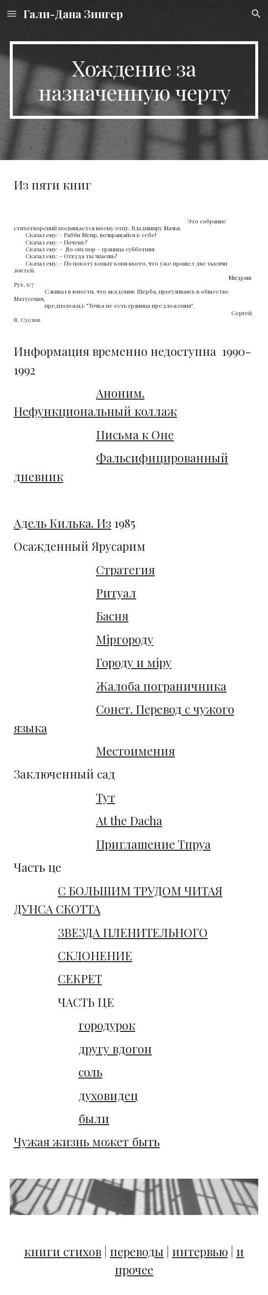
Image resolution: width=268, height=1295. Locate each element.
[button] (12, 13)
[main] (134, 80)
